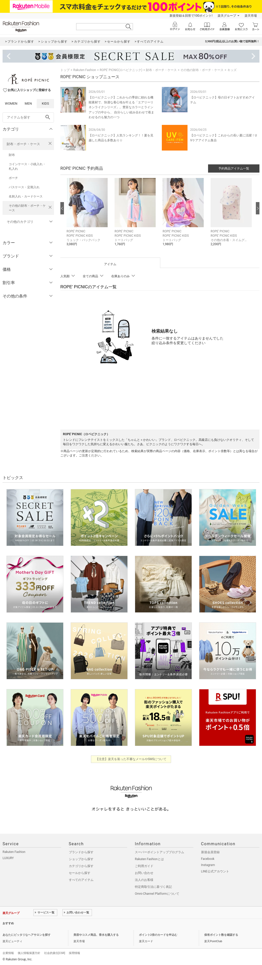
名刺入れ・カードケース (26, 196)
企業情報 (8, 953)
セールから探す (79, 873)
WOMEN (11, 103)
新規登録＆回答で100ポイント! (191, 15)
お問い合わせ (144, 873)
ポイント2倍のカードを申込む (158, 935)
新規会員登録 (210, 852)
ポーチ (13, 178)
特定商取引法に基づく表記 (153, 887)
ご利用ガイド (144, 866)
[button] (88, 216)
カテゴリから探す (81, 866)
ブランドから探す (81, 852)
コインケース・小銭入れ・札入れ (27, 166)
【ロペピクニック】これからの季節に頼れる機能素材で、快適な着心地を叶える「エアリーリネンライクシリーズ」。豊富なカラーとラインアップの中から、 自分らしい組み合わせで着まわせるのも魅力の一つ (121, 107)
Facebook (207, 859)
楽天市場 (251, 15)
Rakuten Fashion (84, 70)
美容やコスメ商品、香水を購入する (96, 935)
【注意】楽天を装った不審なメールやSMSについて (131, 759)
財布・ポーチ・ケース (23, 144)
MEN (28, 103)
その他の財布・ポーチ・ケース (27, 208)
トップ (65, 70)
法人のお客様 (144, 880)
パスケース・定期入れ (24, 187)
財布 (12, 155)
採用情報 (74, 953)
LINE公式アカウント (215, 871)
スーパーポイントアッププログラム (159, 852)
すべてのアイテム (81, 880)
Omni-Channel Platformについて (157, 894)
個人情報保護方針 (29, 953)
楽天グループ (227, 15)
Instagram (208, 865)
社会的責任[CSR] (54, 953)
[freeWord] (28, 117)
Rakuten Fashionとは (149, 859)
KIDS (45, 103)
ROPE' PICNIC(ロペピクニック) (121, 70)
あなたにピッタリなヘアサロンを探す (27, 935)
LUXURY (8, 858)
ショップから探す (81, 859)
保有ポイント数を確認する (221, 935)
